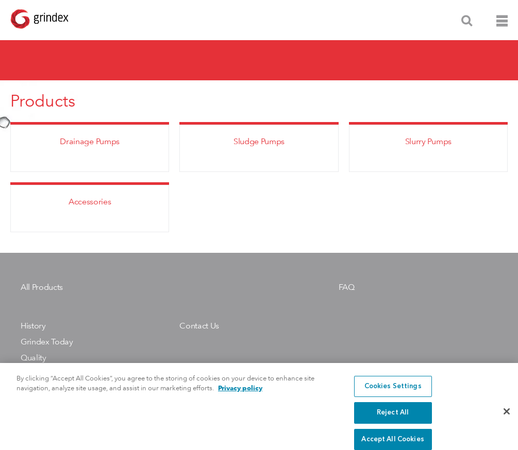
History (33, 326)
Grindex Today (47, 342)
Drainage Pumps (90, 141)
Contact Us (199, 326)
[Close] (506, 416)
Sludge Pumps (259, 141)
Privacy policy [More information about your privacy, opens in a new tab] (240, 393)
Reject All (393, 418)
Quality (33, 357)
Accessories (90, 201)
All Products (42, 287)
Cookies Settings (393, 391)
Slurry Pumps (428, 141)
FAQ (347, 287)
